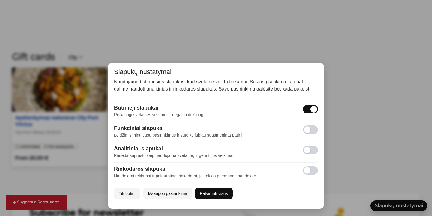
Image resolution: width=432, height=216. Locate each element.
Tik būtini (127, 193)
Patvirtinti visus (214, 193)
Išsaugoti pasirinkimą (168, 193)
